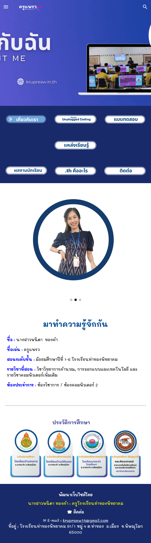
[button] (6, 7)
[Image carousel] (75, 245)
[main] (75, 323)
